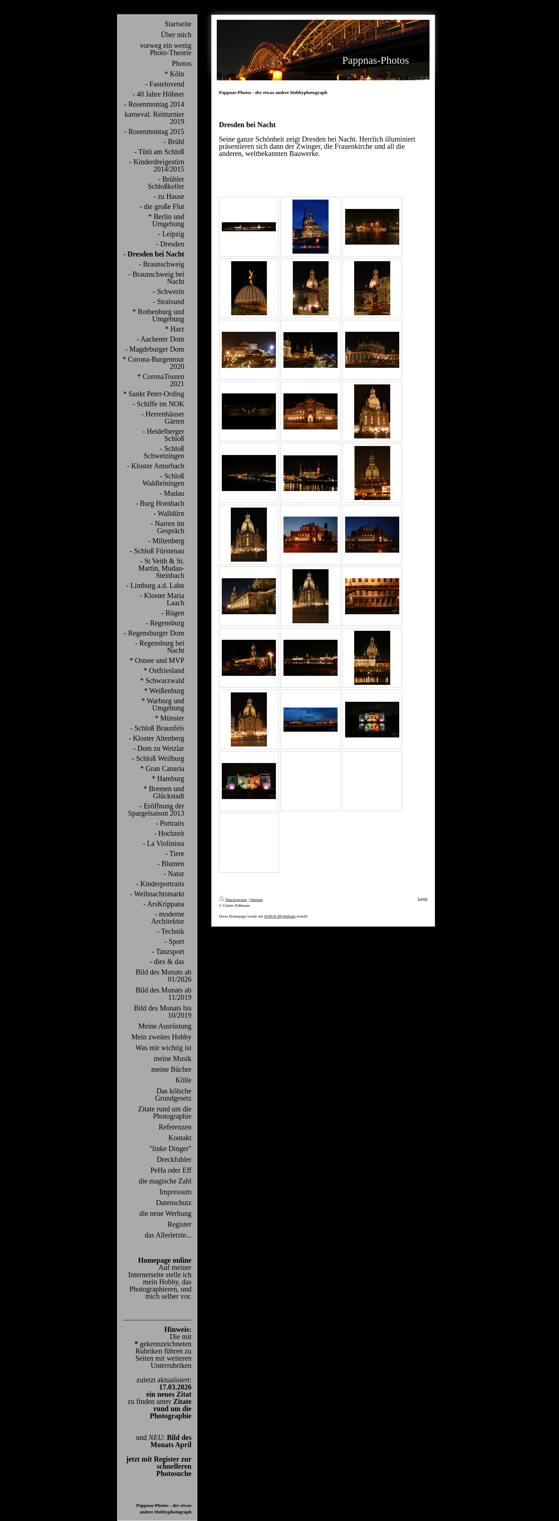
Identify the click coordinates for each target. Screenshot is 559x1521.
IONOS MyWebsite (280, 916)
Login (422, 898)
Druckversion (233, 899)
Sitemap (256, 899)
